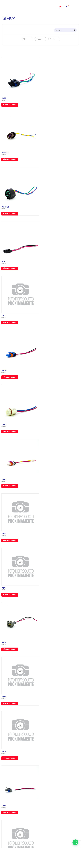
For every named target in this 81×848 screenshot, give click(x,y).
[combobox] (27, 39)
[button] (60, 7)
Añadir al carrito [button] (9, 105)
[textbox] (24, 39)
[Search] (75, 30)
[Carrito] (68, 6)
